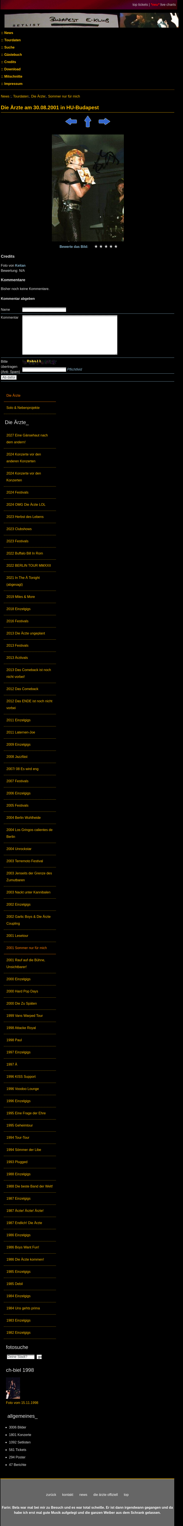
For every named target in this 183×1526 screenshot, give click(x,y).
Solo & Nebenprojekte (23, 408)
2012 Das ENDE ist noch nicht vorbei (29, 704)
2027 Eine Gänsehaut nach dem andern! (27, 438)
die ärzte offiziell (105, 1494)
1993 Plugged (17, 1162)
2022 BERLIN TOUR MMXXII (28, 565)
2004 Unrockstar (18, 849)
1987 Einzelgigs (18, 1198)
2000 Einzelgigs (18, 979)
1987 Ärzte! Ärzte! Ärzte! (25, 1211)
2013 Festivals (17, 645)
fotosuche (17, 1347)
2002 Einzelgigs (18, 904)
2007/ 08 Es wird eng (22, 769)
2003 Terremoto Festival (24, 861)
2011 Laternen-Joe (20, 732)
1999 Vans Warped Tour (24, 1015)
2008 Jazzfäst (17, 757)
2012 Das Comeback (22, 689)
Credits (9, 62)
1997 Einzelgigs (18, 1052)
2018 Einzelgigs (18, 609)
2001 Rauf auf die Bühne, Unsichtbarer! (25, 963)
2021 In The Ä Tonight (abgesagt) (23, 581)
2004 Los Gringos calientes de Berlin (29, 833)
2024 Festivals (17, 492)
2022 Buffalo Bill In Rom (24, 553)
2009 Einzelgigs (18, 744)
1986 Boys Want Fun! (22, 1247)
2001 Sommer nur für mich (26, 948)
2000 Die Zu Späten (21, 1003)
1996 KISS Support (21, 1076)
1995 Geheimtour (19, 1125)
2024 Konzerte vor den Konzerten (23, 477)
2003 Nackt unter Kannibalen (28, 892)
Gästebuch (12, 54)
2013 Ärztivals (17, 657)
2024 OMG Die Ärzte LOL (25, 504)
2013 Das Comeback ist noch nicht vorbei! (28, 673)
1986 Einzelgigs (18, 1235)
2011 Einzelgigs (18, 720)
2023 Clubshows (19, 529)
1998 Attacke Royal (21, 1028)
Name (5, 309)
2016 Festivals (17, 621)
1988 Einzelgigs (18, 1174)
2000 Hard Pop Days (22, 991)
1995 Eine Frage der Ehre (26, 1113)
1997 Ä (11, 1064)
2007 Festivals (17, 781)
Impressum (13, 84)
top (126, 1494)
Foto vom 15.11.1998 (22, 1403)
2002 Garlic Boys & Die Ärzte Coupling (28, 920)
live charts (168, 4)
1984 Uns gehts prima (23, 1308)
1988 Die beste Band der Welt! (29, 1186)
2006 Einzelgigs (18, 793)
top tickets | (142, 4)
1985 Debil (14, 1284)
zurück (51, 1494)
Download (12, 69)
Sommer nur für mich (64, 96)
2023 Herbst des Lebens (25, 517)
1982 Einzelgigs (18, 1332)
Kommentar (10, 317)
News (8, 33)
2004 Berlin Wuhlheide (23, 817)
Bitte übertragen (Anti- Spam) (10, 367)
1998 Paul (14, 1040)
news (83, 1494)
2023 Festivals (17, 541)
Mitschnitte (12, 76)
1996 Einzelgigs (18, 1101)
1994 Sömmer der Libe (23, 1150)
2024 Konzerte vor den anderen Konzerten (23, 457)
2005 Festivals (17, 805)
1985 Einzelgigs (18, 1271)
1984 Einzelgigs (18, 1296)
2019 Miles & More (20, 597)
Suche (9, 47)
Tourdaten (12, 40)
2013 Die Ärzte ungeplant (25, 633)
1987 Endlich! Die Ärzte (24, 1223)
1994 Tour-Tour (17, 1137)
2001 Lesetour (17, 935)
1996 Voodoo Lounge (22, 1089)
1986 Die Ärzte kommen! (25, 1259)
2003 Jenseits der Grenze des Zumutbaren (29, 876)
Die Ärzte (13, 395)
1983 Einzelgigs (18, 1320)
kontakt (67, 1494)
